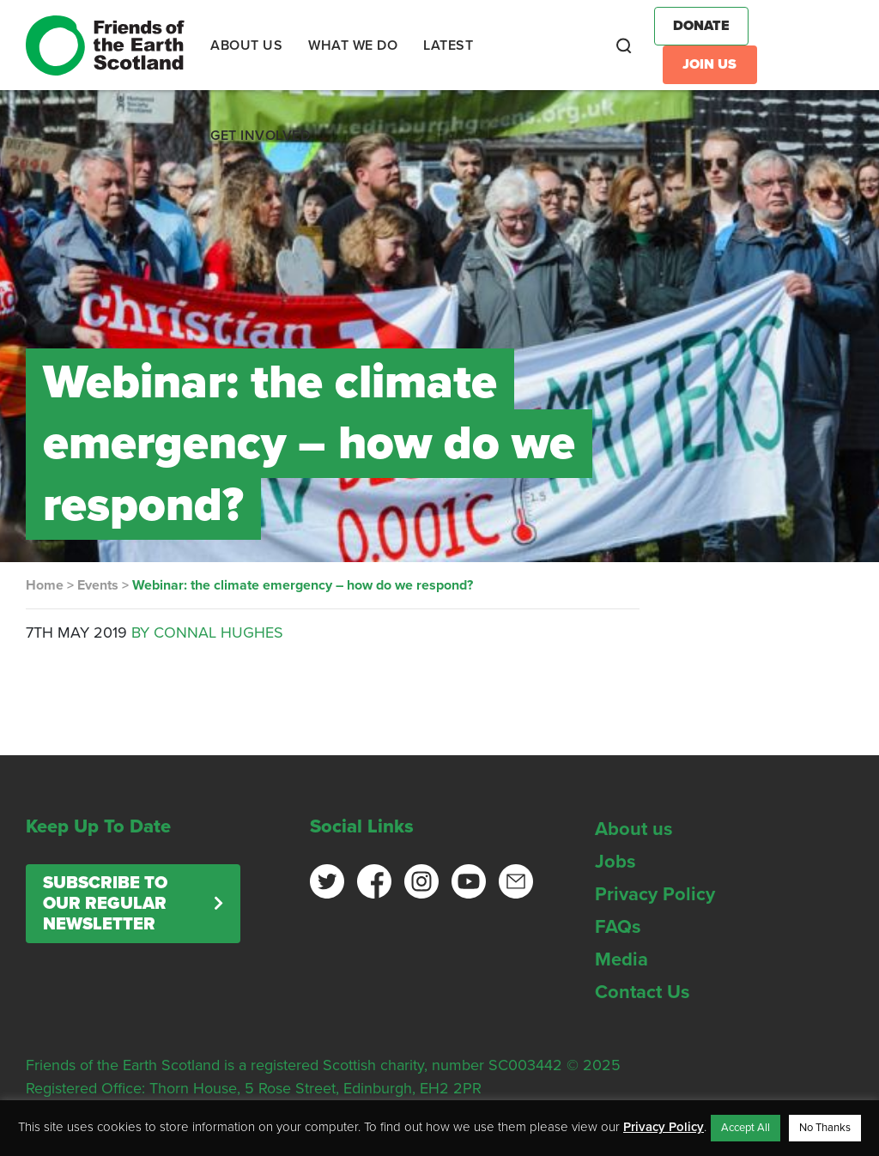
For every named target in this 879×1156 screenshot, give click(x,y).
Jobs (615, 861)
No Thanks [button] (825, 1128)
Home (45, 585)
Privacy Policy (655, 894)
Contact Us (642, 992)
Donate (701, 25)
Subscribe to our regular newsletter (105, 904)
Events (97, 585)
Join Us (709, 64)
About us (634, 829)
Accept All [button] (745, 1128)
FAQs (618, 927)
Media (621, 959)
